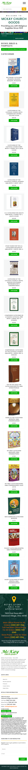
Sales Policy (5, 688)
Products (5, 684)
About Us (5, 679)
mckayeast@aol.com (11, 706)
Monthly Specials (7, 681)
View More (14, 86)
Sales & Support (19, 38)
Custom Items (6, 686)
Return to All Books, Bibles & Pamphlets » (14, 49)
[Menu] (24, 3)
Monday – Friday (6, 711)
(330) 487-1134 (17, 625)
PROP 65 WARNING (6, 716)
